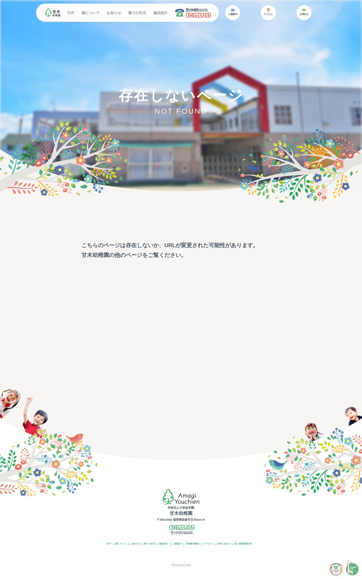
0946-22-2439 (215, 15)
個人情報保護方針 (259, 537)
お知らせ (132, 13)
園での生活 (155, 13)
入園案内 (175, 537)
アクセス (214, 537)
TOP (88, 13)
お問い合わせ (233, 537)
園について (109, 13)
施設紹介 (179, 13)
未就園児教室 (195, 537)
